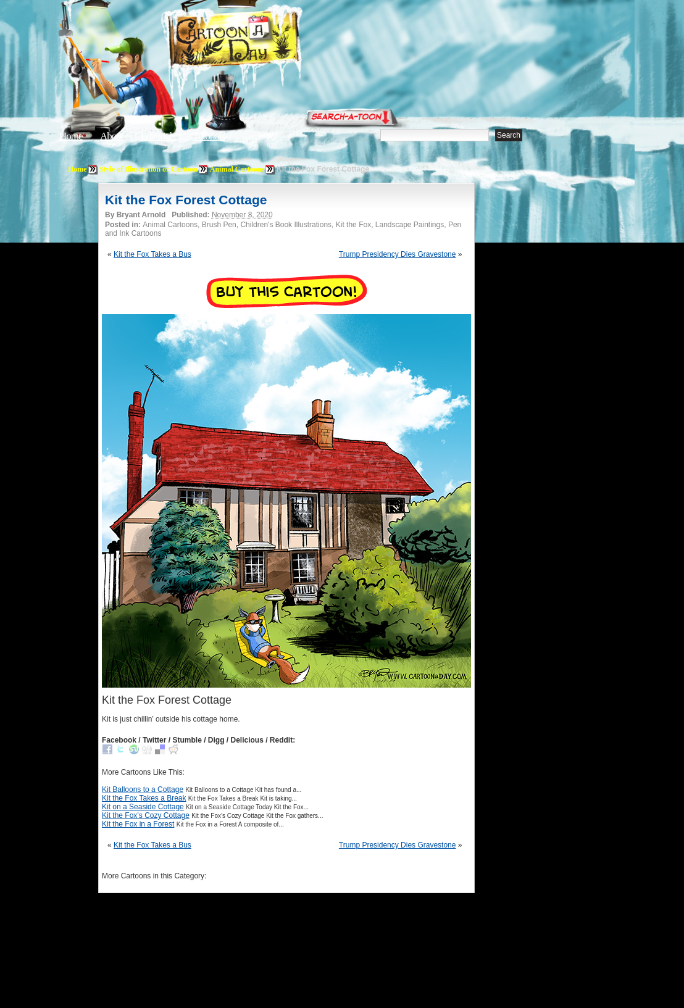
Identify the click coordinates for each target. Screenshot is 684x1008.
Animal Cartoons (237, 169)
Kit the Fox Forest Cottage (186, 200)
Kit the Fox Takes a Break (144, 798)
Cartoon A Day (264, 41)
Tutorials (209, 136)
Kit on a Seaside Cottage (143, 806)
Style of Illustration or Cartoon (148, 169)
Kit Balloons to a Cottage (142, 789)
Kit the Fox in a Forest (138, 824)
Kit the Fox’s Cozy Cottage (146, 815)
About (111, 136)
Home (71, 136)
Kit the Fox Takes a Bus (152, 254)
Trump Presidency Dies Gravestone (397, 254)
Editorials (158, 136)
